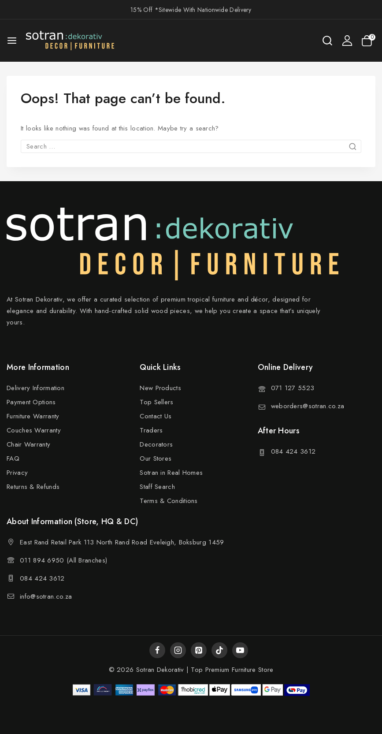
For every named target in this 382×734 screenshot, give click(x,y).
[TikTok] (219, 650)
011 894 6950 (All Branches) (63, 560)
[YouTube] (240, 650)
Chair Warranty (28, 444)
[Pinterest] (199, 650)
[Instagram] (178, 650)
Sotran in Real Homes (171, 472)
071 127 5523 (293, 388)
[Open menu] (12, 40)
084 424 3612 (293, 451)
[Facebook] (157, 650)
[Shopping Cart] (368, 40)
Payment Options (31, 402)
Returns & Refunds (33, 487)
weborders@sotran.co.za (308, 406)
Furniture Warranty (33, 416)
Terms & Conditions (168, 501)
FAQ (13, 458)
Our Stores (155, 458)
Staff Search (157, 487)
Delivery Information (35, 388)
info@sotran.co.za (46, 596)
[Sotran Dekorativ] (70, 40)
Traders (151, 430)
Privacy (17, 472)
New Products (160, 388)
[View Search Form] (327, 40)
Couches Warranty (34, 430)
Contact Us (155, 416)
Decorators (156, 444)
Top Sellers (156, 402)
